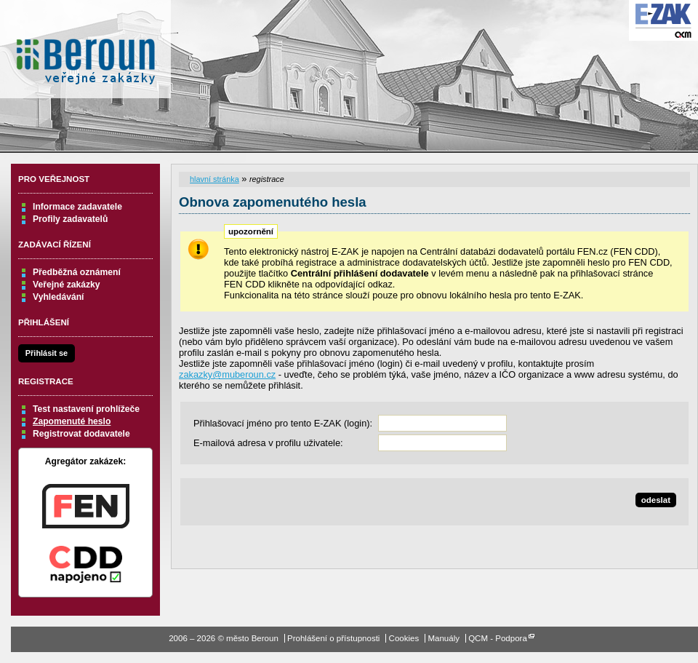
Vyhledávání (58, 297)
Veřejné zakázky (66, 284)
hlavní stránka (214, 179)
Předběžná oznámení (77, 272)
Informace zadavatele (77, 207)
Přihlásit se (46, 353)
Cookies (404, 638)
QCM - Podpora (497, 638)
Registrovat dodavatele (81, 434)
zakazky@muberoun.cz (227, 374)
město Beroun (85, 54)
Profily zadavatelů (70, 219)
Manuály (444, 638)
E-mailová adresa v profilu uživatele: (268, 442)
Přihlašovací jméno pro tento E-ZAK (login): (282, 423)
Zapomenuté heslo (72, 421)
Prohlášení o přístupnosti (333, 638)
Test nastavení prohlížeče (86, 409)
